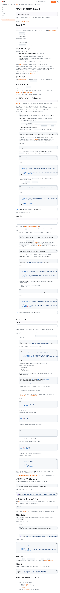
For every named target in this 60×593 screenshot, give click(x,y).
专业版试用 (53, 1)
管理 (26, 4)
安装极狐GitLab (21, 4)
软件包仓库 (27, 585)
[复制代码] (56, 132)
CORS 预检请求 (52, 30)
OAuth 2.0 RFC (19, 92)
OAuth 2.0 (30, 17)
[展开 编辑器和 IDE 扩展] (14, 26)
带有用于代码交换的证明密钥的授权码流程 (31, 226)
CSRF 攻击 (46, 80)
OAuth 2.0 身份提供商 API (6, 19)
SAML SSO (40, 141)
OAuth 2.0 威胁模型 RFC (29, 92)
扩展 (17, 4)
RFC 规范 (22, 222)
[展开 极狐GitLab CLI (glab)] (14, 24)
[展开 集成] (14, 11)
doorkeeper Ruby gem (25, 21)
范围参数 (36, 242)
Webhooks (3, 13)
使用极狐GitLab (4, 4)
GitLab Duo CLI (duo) (5, 21)
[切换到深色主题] (58, 2)
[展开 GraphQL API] (14, 18)
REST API (3, 15)
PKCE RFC (18, 103)
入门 (2, 7)
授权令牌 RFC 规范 (34, 395)
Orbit (14, 4)
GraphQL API (4, 17)
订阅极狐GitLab (30, 4)
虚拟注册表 (23, 586)
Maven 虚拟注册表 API (28, 590)
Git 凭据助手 (25, 510)
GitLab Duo (10, 4)
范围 (19, 501)
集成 (2, 11)
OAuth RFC (21, 64)
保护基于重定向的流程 (22, 79)
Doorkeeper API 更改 (48, 559)
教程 (2, 9)
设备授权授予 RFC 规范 (23, 395)
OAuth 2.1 (18, 61)
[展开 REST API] (14, 16)
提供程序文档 (32, 73)
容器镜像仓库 (27, 583)
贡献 (35, 4)
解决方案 (39, 4)
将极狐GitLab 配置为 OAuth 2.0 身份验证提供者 (27, 18)
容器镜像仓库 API (27, 588)
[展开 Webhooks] (14, 13)
